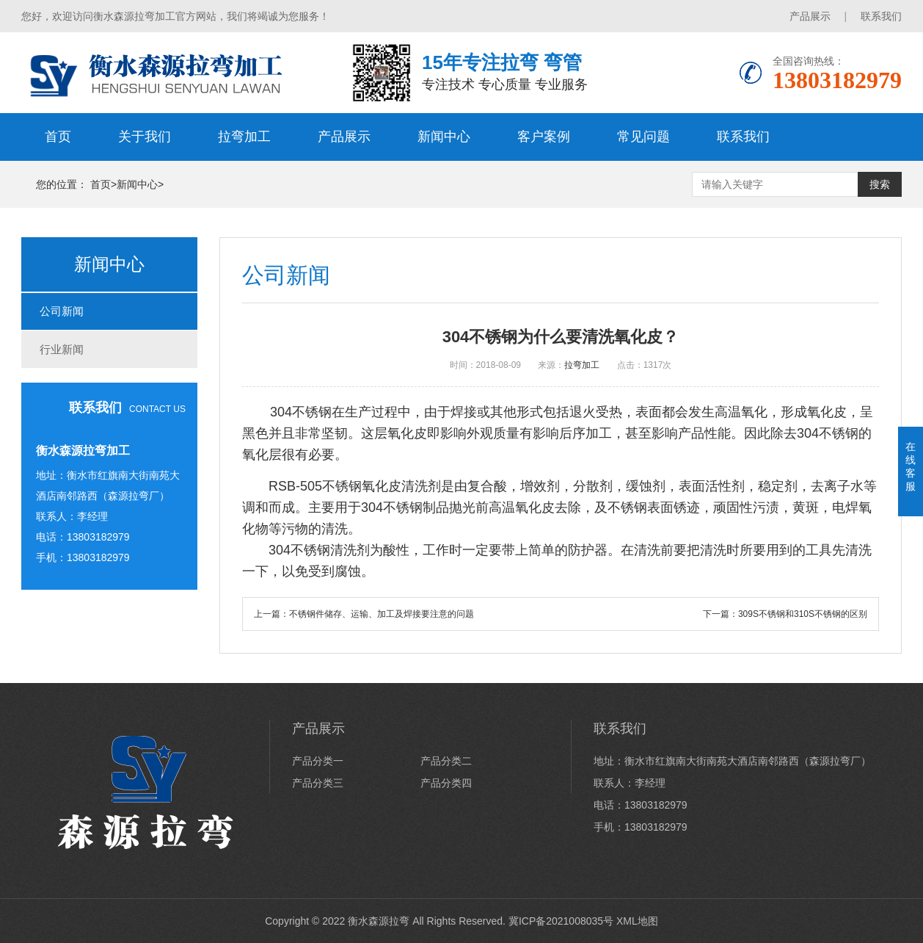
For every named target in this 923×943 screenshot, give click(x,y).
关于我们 (144, 136)
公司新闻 (62, 311)
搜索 (879, 184)
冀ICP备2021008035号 (560, 921)
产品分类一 (317, 761)
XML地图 (637, 921)
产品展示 (810, 16)
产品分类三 (317, 783)
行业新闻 (62, 349)
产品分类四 (446, 783)
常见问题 (643, 136)
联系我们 (881, 16)
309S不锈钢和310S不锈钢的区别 (802, 614)
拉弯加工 (244, 136)
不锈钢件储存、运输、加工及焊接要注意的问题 (381, 614)
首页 (58, 136)
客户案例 (543, 136)
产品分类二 (446, 761)
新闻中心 (443, 136)
